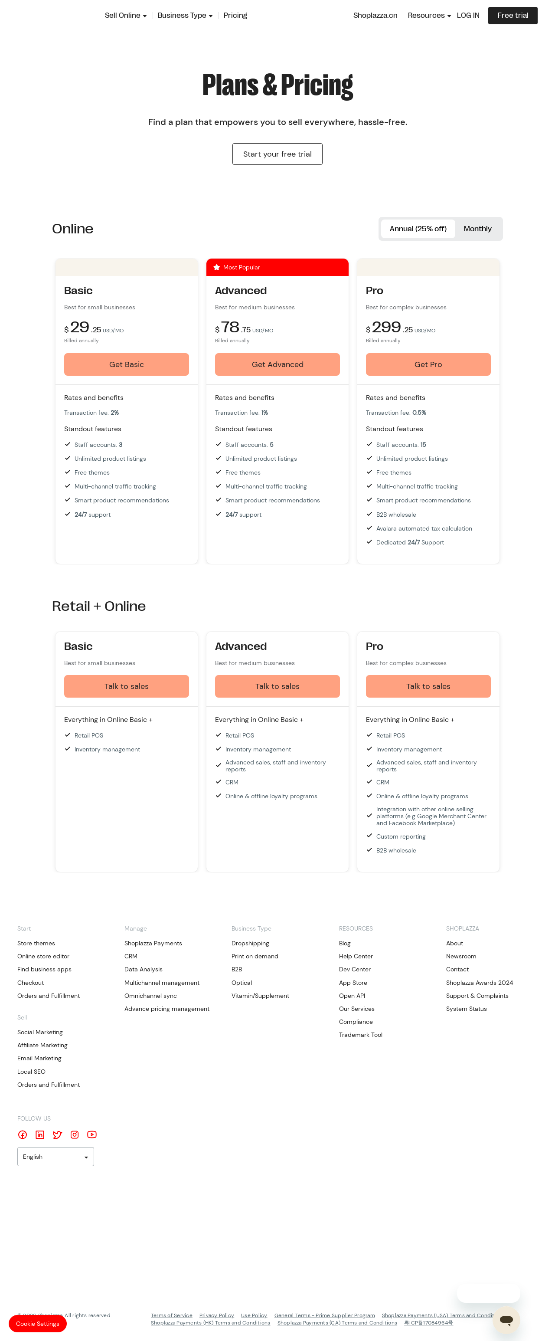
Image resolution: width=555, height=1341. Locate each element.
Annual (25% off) (413, 229)
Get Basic (126, 365)
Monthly (476, 229)
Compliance (356, 1022)
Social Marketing (40, 1033)
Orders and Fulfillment (48, 996)
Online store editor (43, 957)
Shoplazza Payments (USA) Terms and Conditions (443, 1316)
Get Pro (428, 365)
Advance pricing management (166, 1009)
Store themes (36, 944)
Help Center (356, 957)
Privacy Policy (216, 1316)
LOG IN (468, 16)
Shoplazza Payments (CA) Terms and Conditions (338, 1323)
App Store (353, 983)
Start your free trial (277, 154)
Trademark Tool (360, 1035)
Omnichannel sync (150, 996)
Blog (345, 944)
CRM (130, 957)
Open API (352, 996)
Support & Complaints (477, 996)
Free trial (513, 16)
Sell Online (122, 16)
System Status (466, 1009)
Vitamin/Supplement (260, 996)
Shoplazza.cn (375, 16)
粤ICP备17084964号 (428, 1323)
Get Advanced (278, 365)
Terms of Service (172, 1316)
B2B (237, 970)
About (454, 944)
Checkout (30, 983)
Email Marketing (39, 1059)
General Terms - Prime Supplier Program (324, 1316)
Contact (457, 970)
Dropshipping (250, 944)
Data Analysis (143, 970)
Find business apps (44, 970)
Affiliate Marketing (42, 1046)
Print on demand (255, 957)
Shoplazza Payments (153, 944)
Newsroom (461, 957)
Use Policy (254, 1316)
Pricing (235, 16)
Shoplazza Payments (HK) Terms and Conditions (211, 1323)
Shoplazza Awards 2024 (479, 983)
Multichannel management (161, 983)
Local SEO (31, 1072)
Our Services (357, 1009)
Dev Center (355, 970)
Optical (242, 983)
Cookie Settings (37, 1324)
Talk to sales (126, 687)
